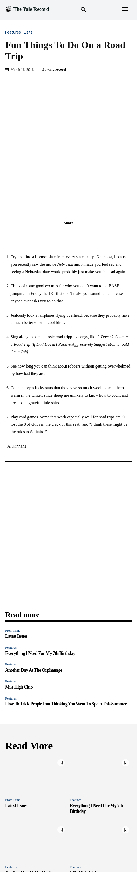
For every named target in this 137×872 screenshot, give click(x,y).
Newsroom (48, 856)
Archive (125, 856)
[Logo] (27, 9)
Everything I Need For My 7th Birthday (40, 611)
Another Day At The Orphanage (33, 627)
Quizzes (29, 856)
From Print (12, 588)
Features (14, 32)
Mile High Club (19, 644)
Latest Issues (16, 593)
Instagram (80, 856)
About (111, 856)
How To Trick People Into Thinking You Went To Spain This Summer (66, 661)
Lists (29, 32)
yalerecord (56, 69)
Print (64, 856)
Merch (97, 856)
